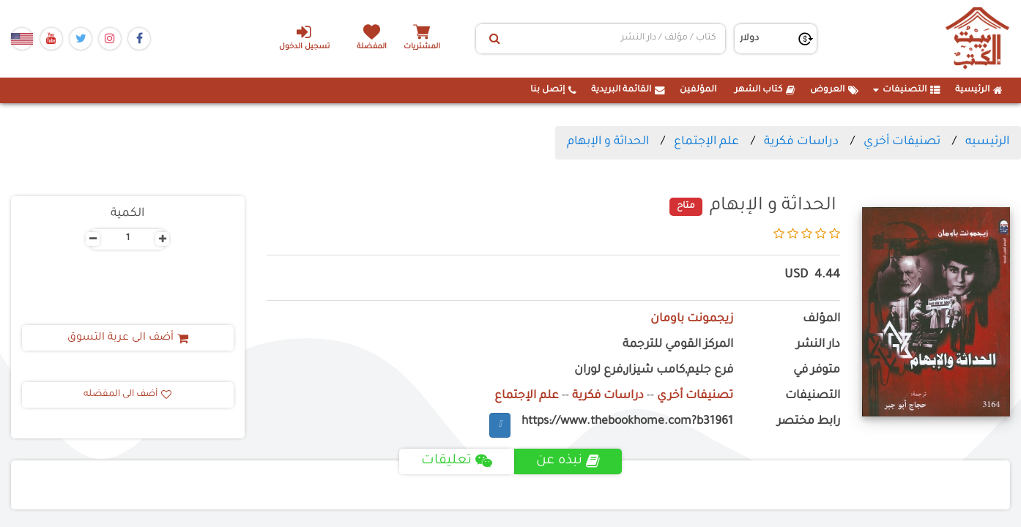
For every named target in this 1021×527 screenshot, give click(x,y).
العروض (834, 90)
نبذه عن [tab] (568, 461)
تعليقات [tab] (456, 461)
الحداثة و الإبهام (608, 142)
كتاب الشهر (765, 90)
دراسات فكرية (801, 142)
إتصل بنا (553, 90)
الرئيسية (979, 90)
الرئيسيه (987, 142)
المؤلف (821, 319)
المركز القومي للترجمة (678, 345)
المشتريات (422, 47)
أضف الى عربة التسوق (127, 338)
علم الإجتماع (706, 142)
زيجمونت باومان (691, 319)
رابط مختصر (808, 422)
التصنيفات (906, 90)
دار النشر (818, 345)
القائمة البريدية (628, 90)
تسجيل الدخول (304, 37)
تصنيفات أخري (902, 142)
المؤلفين (698, 90)
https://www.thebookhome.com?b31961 (627, 422)
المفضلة (372, 47)
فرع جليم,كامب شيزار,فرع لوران (653, 371)
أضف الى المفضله (127, 394)
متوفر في (816, 371)
